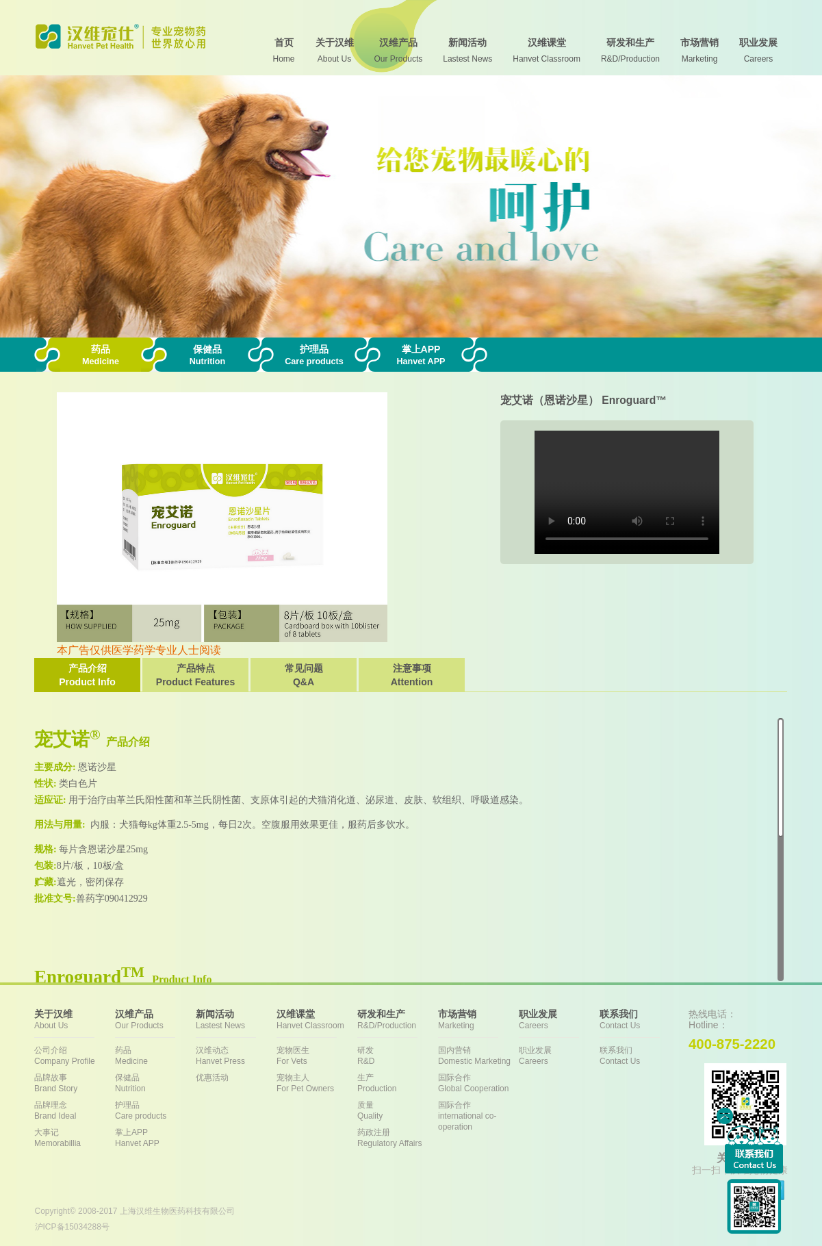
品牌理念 (74, 1110)
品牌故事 (74, 1083)
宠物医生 (317, 1056)
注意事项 (412, 676)
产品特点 (195, 676)
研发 (397, 1056)
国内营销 (478, 1056)
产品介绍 (87, 676)
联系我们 (640, 1056)
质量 (397, 1110)
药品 (155, 1056)
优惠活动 (212, 1077)
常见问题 (304, 676)
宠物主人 (317, 1083)
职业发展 (559, 1056)
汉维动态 (236, 1056)
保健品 (155, 1083)
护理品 (155, 1110)
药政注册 (397, 1138)
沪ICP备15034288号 (72, 1227)
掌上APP (155, 1138)
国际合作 (478, 1083)
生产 (397, 1083)
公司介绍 (74, 1056)
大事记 (74, 1138)
